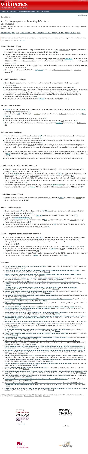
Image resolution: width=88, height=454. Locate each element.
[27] (17, 244)
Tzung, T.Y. (56, 33)
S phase (59, 123)
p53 (55, 224)
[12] (6, 125)
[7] (68, 98)
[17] (39, 171)
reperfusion (14, 255)
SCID (7, 61)
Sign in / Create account (82, 0)
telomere (24, 140)
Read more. (22, 40)
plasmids (60, 59)
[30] (66, 255)
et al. (17, 33)
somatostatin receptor (21, 217)
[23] (76, 215)
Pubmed (22, 268)
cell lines (12, 136)
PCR (14, 244)
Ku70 (18, 114)
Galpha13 (39, 215)
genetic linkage (18, 112)
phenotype (25, 120)
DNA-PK (41, 98)
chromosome (23, 87)
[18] (72, 176)
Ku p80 (61, 248)
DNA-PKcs (68, 59)
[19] (26, 182)
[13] (41, 138)
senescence (34, 118)
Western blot (9, 246)
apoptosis (48, 158)
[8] (29, 112)
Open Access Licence (29, 395)
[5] (12, 72)
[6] (15, 85)
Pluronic (32, 187)
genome (58, 94)
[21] (27, 200)
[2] (29, 56)
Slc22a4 (7, 109)
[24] (29, 222)
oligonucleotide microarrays (19, 222)
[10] (45, 118)
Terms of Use (46, 395)
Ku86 (6, 83)
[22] (32, 213)
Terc (45, 220)
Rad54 (61, 198)
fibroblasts (31, 145)
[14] (41, 142)
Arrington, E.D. (42, 33)
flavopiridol (15, 173)
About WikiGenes (18, 395)
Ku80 (14, 61)
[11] (75, 120)
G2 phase (21, 182)
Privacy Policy (38, 395)
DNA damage (81, 123)
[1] (56, 52)
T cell (25, 154)
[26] (77, 239)
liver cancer (77, 70)
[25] (48, 226)
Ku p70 (53, 248)
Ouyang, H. (69, 33)
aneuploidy (20, 67)
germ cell (42, 158)
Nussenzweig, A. (26, 33)
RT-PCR (22, 237)
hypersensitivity (64, 50)
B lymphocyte (49, 151)
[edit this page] (82, 15)
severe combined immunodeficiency (35, 83)
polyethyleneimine (57, 185)
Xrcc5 (18, 46)
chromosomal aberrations (65, 65)
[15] (9, 156)
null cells (11, 140)
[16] (81, 158)
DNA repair (62, 114)
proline (12, 171)
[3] (14, 63)
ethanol (83, 109)
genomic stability (70, 92)
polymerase (39, 70)
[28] (82, 246)
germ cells (73, 220)
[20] (82, 187)
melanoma (21, 56)
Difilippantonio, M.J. (8, 33)
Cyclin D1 (40, 237)
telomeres (67, 158)
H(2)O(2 (34, 180)
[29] (37, 251)
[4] (25, 67)
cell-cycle (31, 147)
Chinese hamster (28, 61)
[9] (9, 116)
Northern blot (79, 248)
